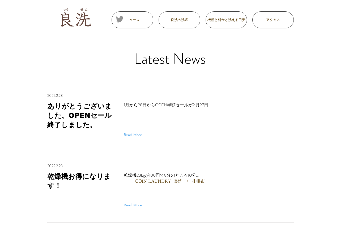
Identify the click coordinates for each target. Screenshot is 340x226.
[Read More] (134, 134)
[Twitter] (119, 19)
